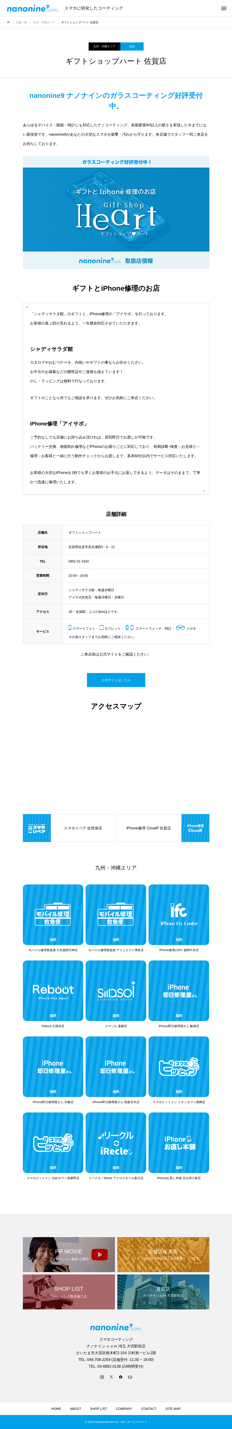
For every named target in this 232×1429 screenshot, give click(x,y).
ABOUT (75, 1409)
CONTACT (149, 1409)
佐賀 (132, 46)
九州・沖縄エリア (104, 46)
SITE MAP (173, 1409)
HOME (56, 1409)
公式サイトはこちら (116, 680)
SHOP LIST (98, 1409)
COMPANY (124, 1409)
